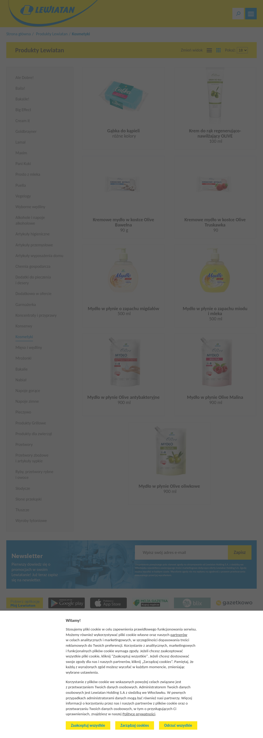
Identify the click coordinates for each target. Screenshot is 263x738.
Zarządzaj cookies (134, 725)
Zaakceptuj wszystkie (88, 725)
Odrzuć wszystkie (178, 725)
